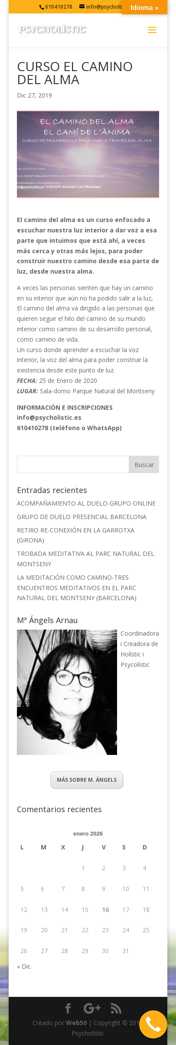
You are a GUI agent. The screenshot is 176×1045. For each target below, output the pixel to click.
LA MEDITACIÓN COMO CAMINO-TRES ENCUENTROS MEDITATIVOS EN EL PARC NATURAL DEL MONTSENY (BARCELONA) (77, 587)
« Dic (24, 966)
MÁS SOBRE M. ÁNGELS (87, 780)
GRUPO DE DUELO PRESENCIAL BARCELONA (82, 517)
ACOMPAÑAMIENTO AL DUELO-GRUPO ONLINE (86, 503)
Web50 (76, 1023)
